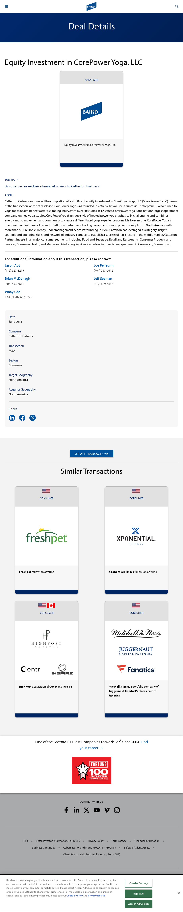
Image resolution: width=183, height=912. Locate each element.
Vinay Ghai (13, 291)
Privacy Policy (96, 841)
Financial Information (147, 841)
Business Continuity (43, 847)
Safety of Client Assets (137, 847)
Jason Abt (12, 265)
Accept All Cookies (138, 903)
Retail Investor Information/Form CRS (58, 841)
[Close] (178, 893)
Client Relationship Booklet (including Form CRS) (91, 854)
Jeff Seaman (103, 278)
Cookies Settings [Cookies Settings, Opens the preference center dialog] (138, 883)
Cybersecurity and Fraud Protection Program (89, 847)
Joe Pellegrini (104, 265)
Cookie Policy (74, 895)
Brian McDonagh (17, 278)
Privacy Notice (96, 895)
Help (25, 841)
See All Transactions (91, 454)
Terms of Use (119, 841)
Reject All (138, 893)
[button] (6, 6)
